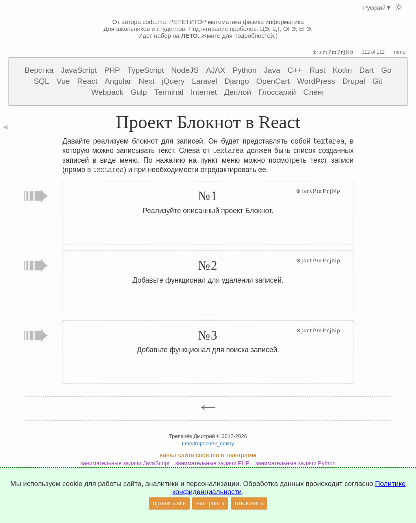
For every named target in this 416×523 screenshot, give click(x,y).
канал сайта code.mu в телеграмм (208, 454)
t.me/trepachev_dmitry (208, 443)
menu (399, 52)
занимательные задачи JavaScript (125, 463)
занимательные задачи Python (295, 463)
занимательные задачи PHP (212, 463)
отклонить (249, 502)
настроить (210, 502)
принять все (169, 502)
